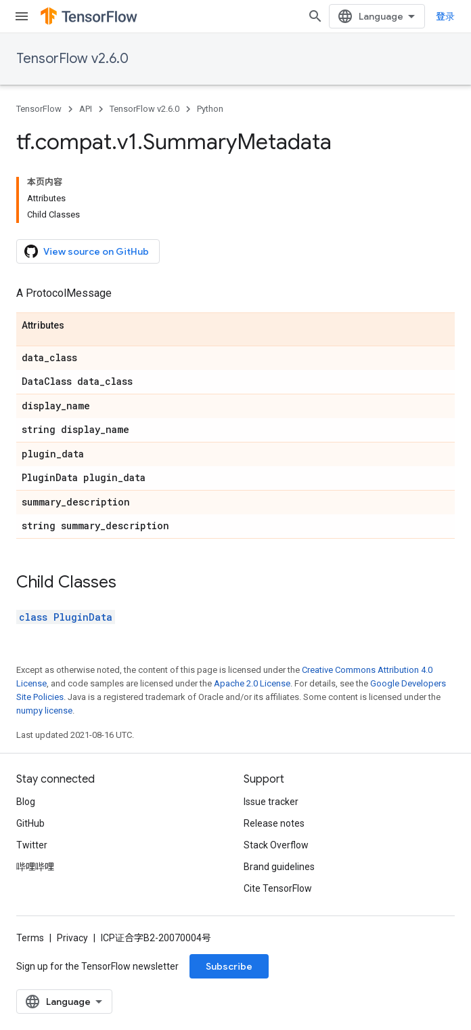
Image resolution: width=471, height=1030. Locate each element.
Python (210, 109)
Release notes (274, 823)
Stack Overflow (276, 845)
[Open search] (315, 16)
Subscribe (229, 966)
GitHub (30, 823)
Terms (30, 937)
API (85, 109)
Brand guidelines (279, 866)
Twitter (31, 845)
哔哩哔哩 (35, 866)
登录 (445, 16)
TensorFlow (39, 109)
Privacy (72, 937)
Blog (25, 801)
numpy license (44, 710)
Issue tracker (271, 801)
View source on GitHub (86, 251)
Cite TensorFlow (278, 888)
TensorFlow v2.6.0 (72, 58)
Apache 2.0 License (252, 683)
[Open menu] (21, 16)
